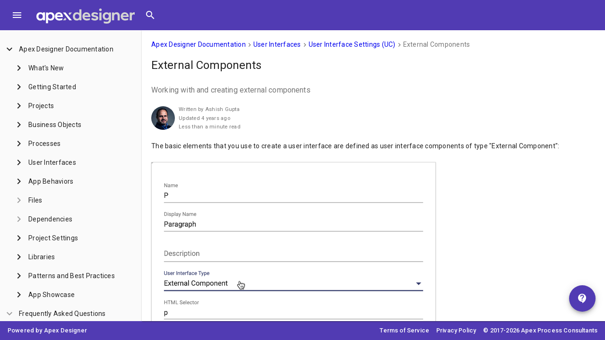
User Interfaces (277, 44)
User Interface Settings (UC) (352, 44)
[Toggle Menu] (17, 15)
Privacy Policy (456, 330)
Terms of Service (404, 330)
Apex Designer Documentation (198, 44)
